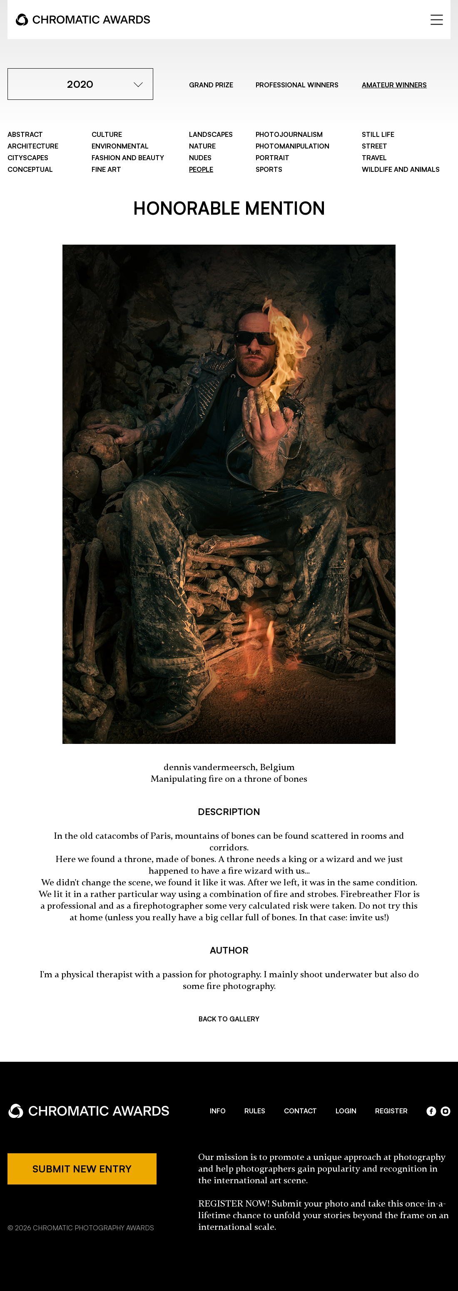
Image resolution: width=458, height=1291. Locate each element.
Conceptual (30, 169)
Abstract (25, 134)
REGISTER (391, 1111)
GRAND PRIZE (211, 85)
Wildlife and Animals (401, 169)
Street (374, 146)
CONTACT (300, 1111)
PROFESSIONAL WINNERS (297, 85)
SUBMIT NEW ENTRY (82, 1168)
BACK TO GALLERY (229, 1019)
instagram (446, 1111)
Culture (107, 134)
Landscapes (211, 134)
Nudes (200, 158)
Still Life (378, 134)
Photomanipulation (292, 146)
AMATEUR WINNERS (394, 85)
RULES (254, 1111)
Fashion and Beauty (128, 158)
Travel (374, 158)
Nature (202, 146)
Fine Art (106, 169)
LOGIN (346, 1111)
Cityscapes (27, 158)
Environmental (120, 146)
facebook (431, 1111)
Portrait (272, 158)
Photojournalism (289, 134)
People (201, 169)
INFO (218, 1111)
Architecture (32, 146)
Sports (269, 169)
